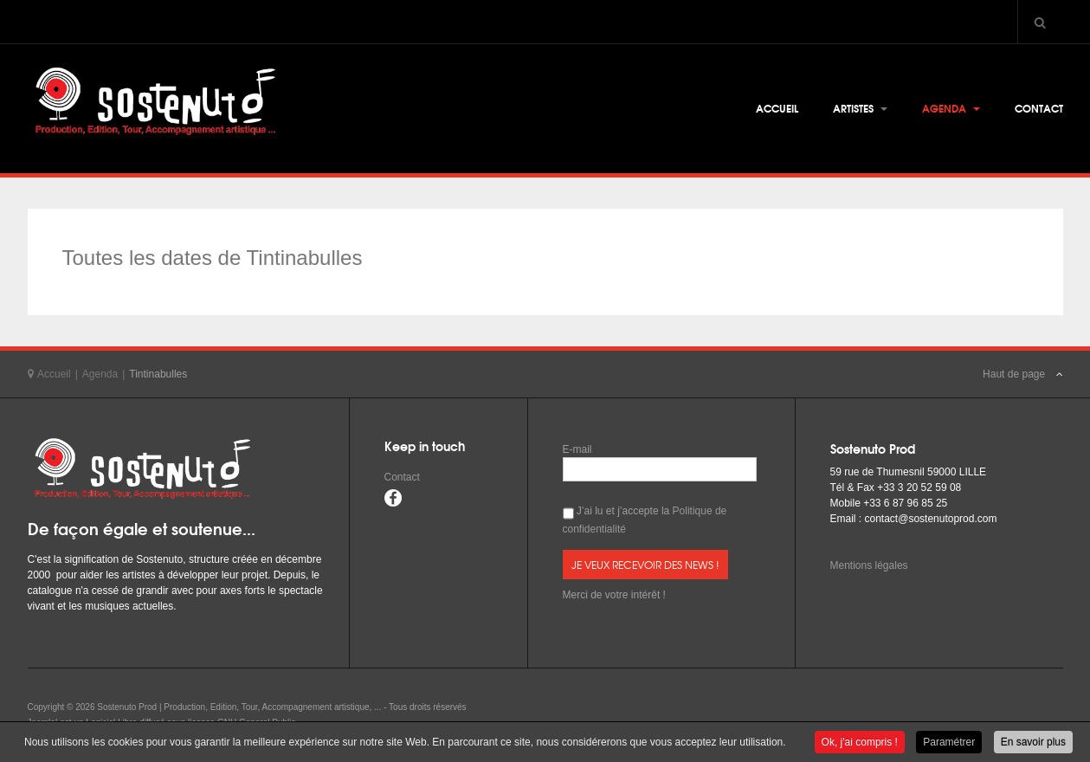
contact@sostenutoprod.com (931, 519)
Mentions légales (869, 565)
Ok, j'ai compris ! (860, 743)
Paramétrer (949, 743)
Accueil (777, 108)
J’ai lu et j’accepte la (645, 520)
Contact (1039, 108)
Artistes (860, 108)
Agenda (951, 108)
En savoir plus (1033, 743)
